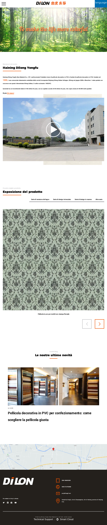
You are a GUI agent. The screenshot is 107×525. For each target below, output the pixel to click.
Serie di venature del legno (40, 199)
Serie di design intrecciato (62, 199)
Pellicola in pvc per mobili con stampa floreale (53, 314)
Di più (8, 93)
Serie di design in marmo (83, 199)
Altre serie (99, 199)
